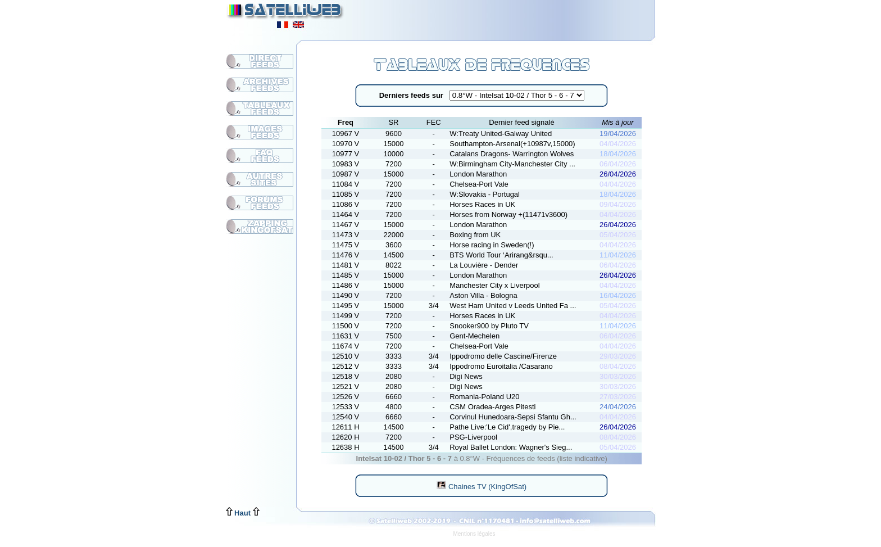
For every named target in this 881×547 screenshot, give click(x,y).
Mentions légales (474, 534)
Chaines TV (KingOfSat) (481, 486)
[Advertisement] (516, 17)
